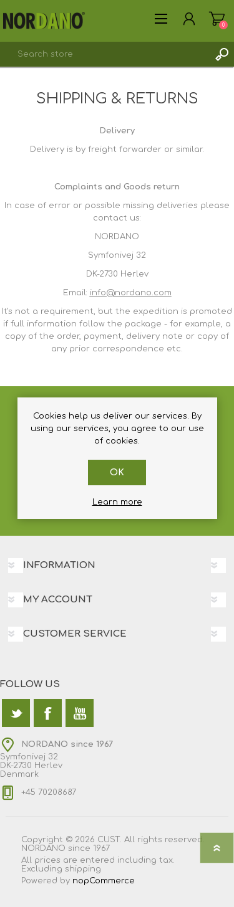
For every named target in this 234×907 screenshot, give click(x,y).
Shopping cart (217, 18)
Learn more (117, 502)
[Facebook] (48, 713)
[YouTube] (80, 713)
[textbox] (104, 54)
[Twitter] (16, 713)
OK (117, 472)
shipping (83, 869)
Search (221, 54)
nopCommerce (103, 880)
